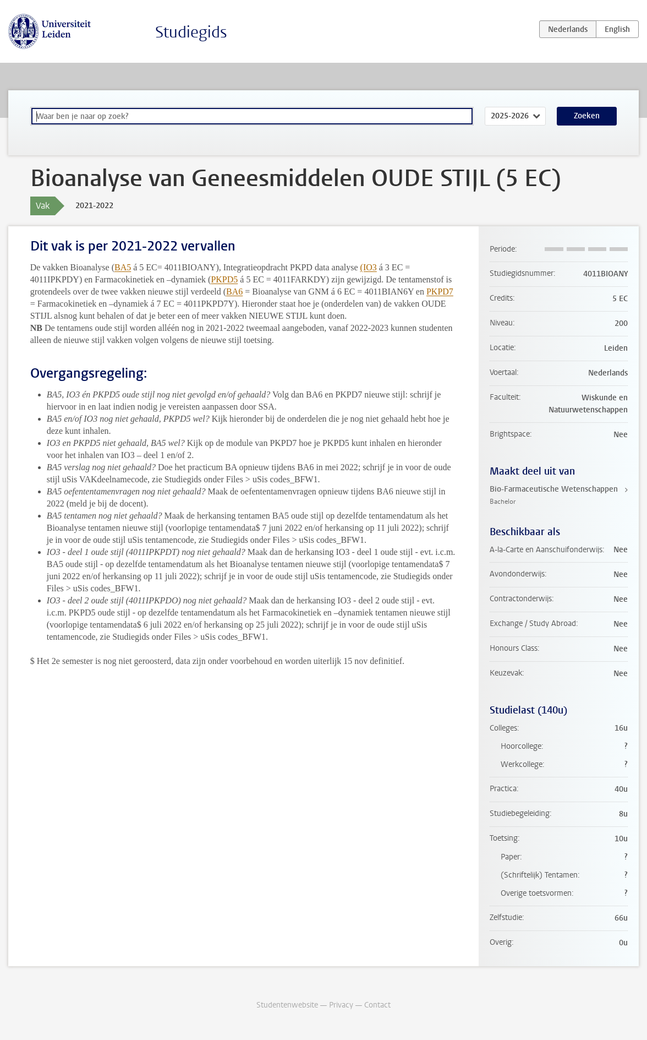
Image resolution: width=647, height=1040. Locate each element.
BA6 (234, 291)
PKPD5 (224, 279)
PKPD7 (439, 291)
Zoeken (587, 116)
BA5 (122, 267)
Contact (377, 1005)
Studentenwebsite (287, 1005)
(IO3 (368, 267)
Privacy (341, 1005)
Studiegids (191, 32)
